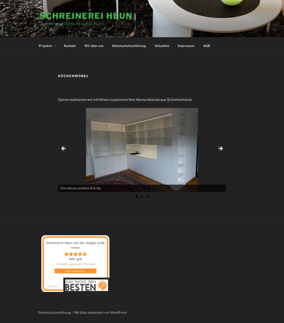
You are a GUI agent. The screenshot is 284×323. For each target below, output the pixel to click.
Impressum (186, 46)
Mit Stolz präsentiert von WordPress (100, 312)
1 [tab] (137, 197)
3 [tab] (147, 197)
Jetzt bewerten (75, 271)
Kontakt (70, 46)
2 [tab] (142, 197)
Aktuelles (162, 46)
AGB (206, 46)
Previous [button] (63, 148)
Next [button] (220, 148)
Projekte (47, 46)
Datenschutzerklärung (129, 46)
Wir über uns (94, 46)
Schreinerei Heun (86, 16)
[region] (142, 150)
